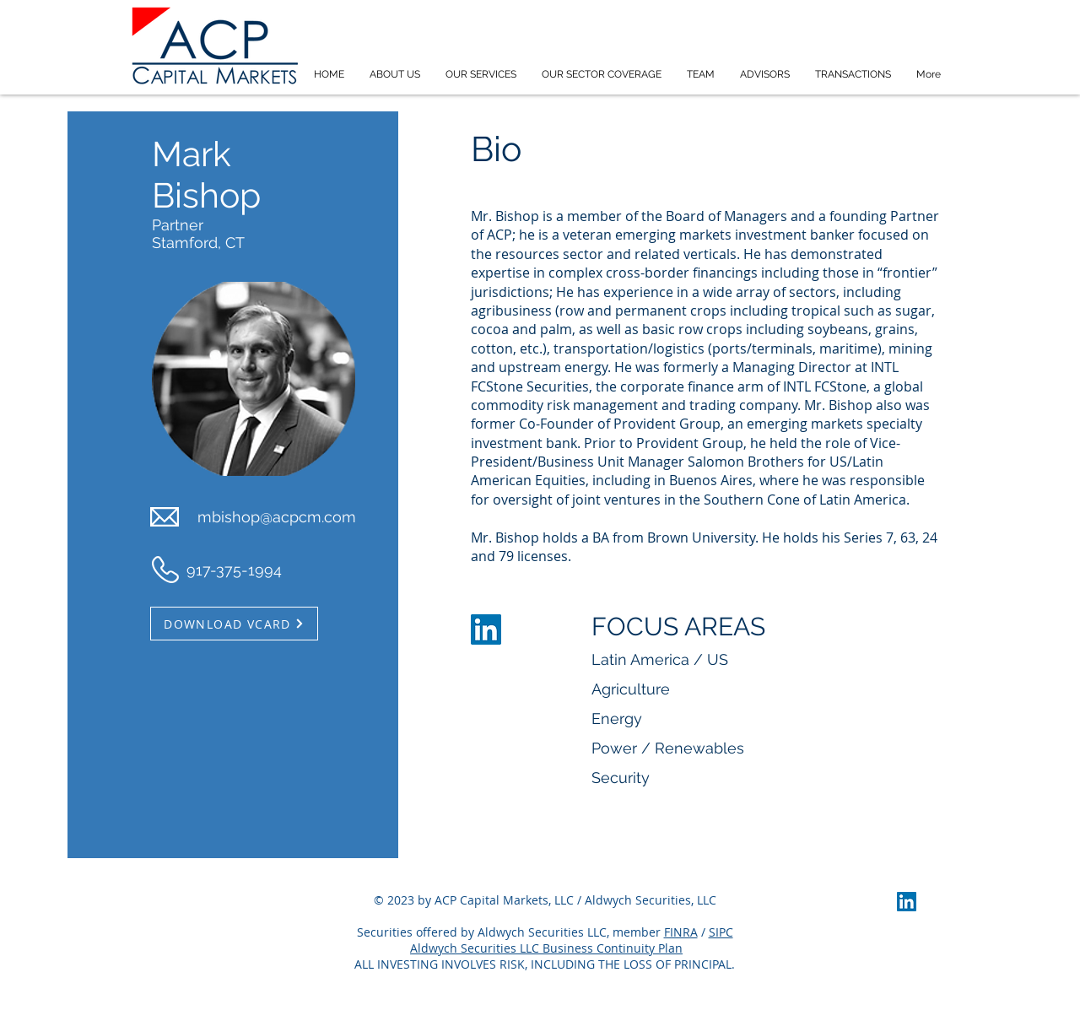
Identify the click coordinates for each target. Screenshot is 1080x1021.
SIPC (721, 932)
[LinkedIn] (486, 629)
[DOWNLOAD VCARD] (234, 623)
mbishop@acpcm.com (276, 517)
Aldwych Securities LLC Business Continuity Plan (546, 948)
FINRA (681, 932)
